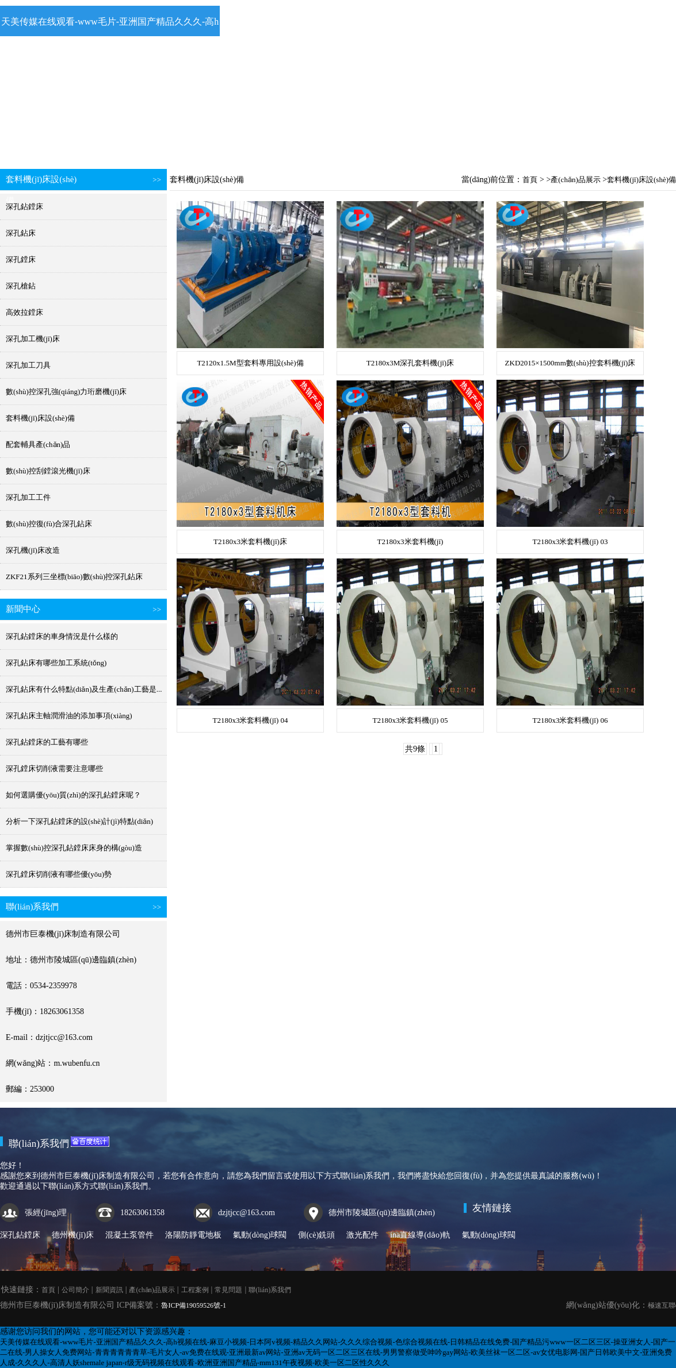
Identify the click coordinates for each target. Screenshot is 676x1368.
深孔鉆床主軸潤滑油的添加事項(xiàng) (69, 715)
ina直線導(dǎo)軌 (420, 1235)
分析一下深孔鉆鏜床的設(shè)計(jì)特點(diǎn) (79, 821)
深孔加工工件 (28, 497)
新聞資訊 (212, 142)
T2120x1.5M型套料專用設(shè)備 (250, 363)
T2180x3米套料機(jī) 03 (570, 541)
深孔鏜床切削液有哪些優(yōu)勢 (59, 874)
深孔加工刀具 (28, 365)
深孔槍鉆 (21, 286)
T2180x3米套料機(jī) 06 (570, 720)
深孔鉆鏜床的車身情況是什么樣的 (62, 636)
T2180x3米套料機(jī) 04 (250, 720)
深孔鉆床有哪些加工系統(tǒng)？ (56, 662)
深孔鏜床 (21, 259)
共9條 (415, 749)
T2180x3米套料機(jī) (410, 541)
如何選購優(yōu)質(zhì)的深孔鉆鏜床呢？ (73, 795)
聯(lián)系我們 (556, 142)
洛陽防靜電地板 (193, 1235)
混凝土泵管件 (129, 1235)
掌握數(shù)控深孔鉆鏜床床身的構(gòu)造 (74, 847)
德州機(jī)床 (73, 1235)
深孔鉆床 (21, 233)
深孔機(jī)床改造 (33, 550)
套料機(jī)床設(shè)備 (40, 418)
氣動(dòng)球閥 (260, 1235)
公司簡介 (126, 142)
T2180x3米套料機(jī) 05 (410, 720)
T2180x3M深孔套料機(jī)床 (410, 363)
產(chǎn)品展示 (299, 142)
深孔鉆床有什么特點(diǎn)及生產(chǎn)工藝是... (84, 689)
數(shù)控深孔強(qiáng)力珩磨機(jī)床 (66, 391)
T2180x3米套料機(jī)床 (250, 541)
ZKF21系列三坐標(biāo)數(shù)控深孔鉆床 (74, 576)
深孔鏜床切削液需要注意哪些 (54, 768)
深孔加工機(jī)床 (33, 338)
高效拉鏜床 (24, 312)
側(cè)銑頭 (316, 1235)
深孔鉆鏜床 (24, 206)
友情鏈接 (491, 1208)
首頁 (41, 142)
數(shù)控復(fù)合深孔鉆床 (49, 523)
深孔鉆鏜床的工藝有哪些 (47, 742)
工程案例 (384, 142)
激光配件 (362, 1235)
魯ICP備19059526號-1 (193, 1305)
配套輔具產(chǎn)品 (38, 444)
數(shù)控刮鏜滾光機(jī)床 (48, 471)
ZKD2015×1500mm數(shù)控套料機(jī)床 (570, 363)
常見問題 (471, 142)
